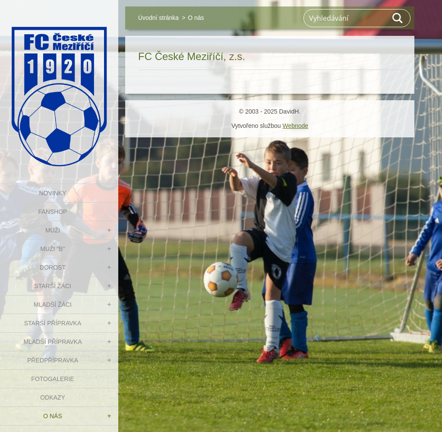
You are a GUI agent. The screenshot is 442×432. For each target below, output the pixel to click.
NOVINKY (52, 193)
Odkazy (52, 397)
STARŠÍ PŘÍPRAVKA (53, 323)
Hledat (398, 18)
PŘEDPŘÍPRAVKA (52, 360)
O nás (52, 416)
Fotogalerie (52, 378)
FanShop (52, 211)
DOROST (53, 267)
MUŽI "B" (52, 248)
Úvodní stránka (158, 17)
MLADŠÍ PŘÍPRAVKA (52, 341)
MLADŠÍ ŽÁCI (53, 304)
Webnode (295, 125)
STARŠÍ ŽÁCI (52, 286)
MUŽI (52, 230)
